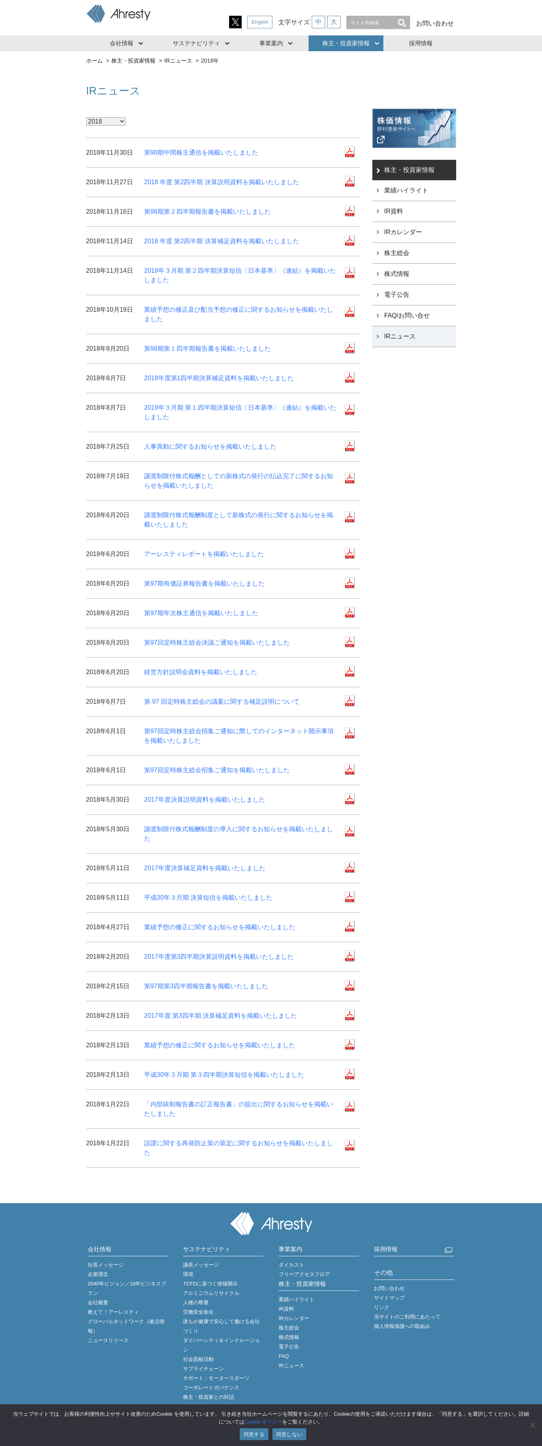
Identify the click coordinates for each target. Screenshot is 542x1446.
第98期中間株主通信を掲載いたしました (201, 152)
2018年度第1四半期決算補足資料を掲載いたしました (219, 378)
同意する (254, 1434)
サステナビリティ (196, 43)
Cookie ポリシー (263, 1422)
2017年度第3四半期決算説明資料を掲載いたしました (219, 956)
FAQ (284, 1356)
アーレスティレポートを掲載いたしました (204, 554)
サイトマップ (389, 1298)
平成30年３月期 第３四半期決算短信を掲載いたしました (224, 1074)
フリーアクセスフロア (304, 1274)
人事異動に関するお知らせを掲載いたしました (210, 446)
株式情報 (396, 273)
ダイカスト (291, 1265)
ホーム (94, 60)
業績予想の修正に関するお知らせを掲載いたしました (219, 927)
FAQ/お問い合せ (407, 315)
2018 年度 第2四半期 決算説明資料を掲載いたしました (221, 182)
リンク (381, 1307)
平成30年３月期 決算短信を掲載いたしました (208, 897)
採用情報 (421, 43)
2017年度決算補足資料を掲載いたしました (204, 868)
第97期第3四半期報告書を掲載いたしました (206, 986)
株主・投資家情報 (346, 43)
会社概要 (98, 1302)
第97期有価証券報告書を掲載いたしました (204, 583)
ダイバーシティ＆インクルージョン (221, 1345)
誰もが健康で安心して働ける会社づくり (221, 1326)
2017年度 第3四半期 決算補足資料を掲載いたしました (220, 1015)
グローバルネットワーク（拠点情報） (126, 1326)
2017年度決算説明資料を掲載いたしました (204, 799)
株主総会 (396, 253)
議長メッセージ (201, 1265)
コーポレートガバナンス (211, 1388)
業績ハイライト (406, 190)
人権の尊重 (196, 1302)
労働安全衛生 (198, 1312)
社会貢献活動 (198, 1359)
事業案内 (271, 43)
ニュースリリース (108, 1340)
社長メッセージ (106, 1265)
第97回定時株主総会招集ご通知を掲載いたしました (217, 770)
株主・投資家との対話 (208, 1397)
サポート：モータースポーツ (216, 1378)
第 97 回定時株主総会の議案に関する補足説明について (222, 701)
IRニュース (178, 60)
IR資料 (393, 211)
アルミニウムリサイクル (211, 1293)
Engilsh (260, 22)
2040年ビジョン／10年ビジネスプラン (127, 1288)
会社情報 (121, 43)
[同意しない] (532, 1425)
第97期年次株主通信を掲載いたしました (201, 613)
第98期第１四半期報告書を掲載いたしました (207, 348)
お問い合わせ (435, 23)
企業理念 (98, 1274)
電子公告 (396, 294)
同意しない (289, 1434)
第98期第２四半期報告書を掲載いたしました (207, 211)
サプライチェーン (203, 1369)
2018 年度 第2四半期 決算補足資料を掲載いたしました (221, 241)
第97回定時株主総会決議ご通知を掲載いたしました (217, 642)
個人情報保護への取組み (402, 1326)
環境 (188, 1274)
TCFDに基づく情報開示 (210, 1284)
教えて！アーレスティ (113, 1312)
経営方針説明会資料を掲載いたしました (200, 672)
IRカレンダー (403, 232)
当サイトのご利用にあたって (407, 1317)
